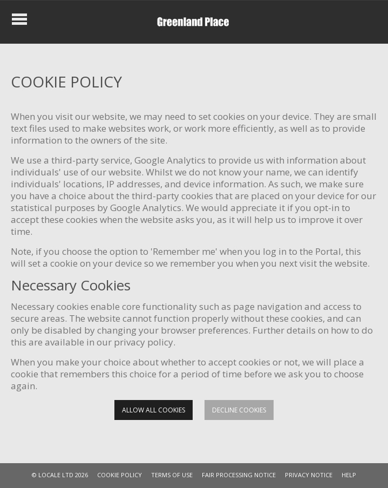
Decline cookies (239, 410)
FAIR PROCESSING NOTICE (239, 475)
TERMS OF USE (172, 475)
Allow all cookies (153, 410)
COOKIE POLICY (119, 475)
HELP (349, 475)
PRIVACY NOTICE (308, 475)
